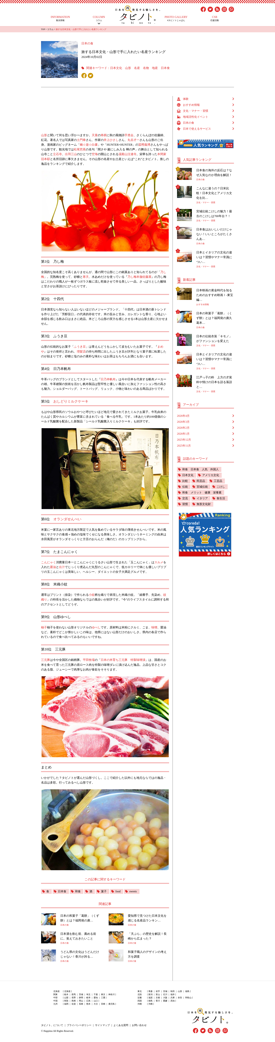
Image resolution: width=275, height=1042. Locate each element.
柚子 (44, 627)
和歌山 (188, 997)
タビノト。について (52, 1025)
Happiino (48, 1031)
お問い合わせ (139, 1025)
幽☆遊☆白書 (89, 144)
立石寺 (57, 154)
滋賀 (150, 997)
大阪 (165, 997)
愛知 (96, 997)
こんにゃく (48, 562)
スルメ (158, 562)
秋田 (172, 991)
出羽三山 (71, 154)
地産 (155, 68)
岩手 (158, 991)
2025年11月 (184, 445)
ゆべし (96, 627)
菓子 (104, 891)
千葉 (96, 994)
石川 (165, 994)
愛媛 (165, 1001)
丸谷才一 (133, 140)
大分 (96, 1004)
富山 (158, 994)
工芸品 (218, 480)
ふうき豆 (80, 346)
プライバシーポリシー (79, 1025)
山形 (128, 68)
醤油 (53, 567)
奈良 (180, 997)
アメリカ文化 (210, 475)
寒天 (86, 276)
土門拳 (81, 140)
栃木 (66, 994)
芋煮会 (129, 135)
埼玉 (88, 994)
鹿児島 (111, 1004)
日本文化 (116, 68)
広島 (88, 1001)
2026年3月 (183, 421)
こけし (221, 486)
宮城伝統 (202, 486)
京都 (158, 997)
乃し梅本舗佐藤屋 (139, 276)
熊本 (88, 1004)
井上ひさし (111, 140)
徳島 (150, 1001)
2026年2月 (183, 427)
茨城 (81, 994)
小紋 (92, 594)
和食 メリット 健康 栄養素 (202, 492)
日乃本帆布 (108, 379)
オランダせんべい (67, 519)
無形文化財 (204, 504)
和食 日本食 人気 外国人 (200, 469)
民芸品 (201, 480)
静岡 (81, 997)
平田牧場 (89, 660)
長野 (74, 997)
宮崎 (103, 1004)
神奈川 (111, 994)
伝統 (185, 486)
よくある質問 (120, 1025)
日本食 (165, 68)
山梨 (66, 997)
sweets (133, 891)
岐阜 (88, 997)
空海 (95, 154)
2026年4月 (183, 415)
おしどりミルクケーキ (70, 401)
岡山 (81, 1001)
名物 (146, 68)
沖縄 (150, 1004)
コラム (99, 18)
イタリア (202, 498)
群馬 (74, 994)
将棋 (104, 135)
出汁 (62, 567)
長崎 (81, 1004)
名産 (137, 68)
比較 (185, 480)
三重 (103, 997)
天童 (95, 135)
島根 (74, 1001)
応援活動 (214, 18)
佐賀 (74, 1004)
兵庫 (172, 997)
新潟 (150, 994)
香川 (158, 1001)
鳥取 (66, 1001)
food (117, 891)
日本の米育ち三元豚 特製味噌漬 (123, 660)
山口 (96, 1001)
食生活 (221, 498)
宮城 (165, 991)
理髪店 (81, 351)
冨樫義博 (144, 144)
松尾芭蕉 (80, 149)
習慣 (185, 504)
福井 (172, 994)
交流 (185, 498)
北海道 (67, 991)
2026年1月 (183, 433)
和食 (78, 891)
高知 (172, 1001)
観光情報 (60, 18)
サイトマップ (102, 1025)
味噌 (154, 627)
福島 (187, 991)
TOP (43, 29)
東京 (103, 994)
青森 (150, 991)
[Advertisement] (107, 112)
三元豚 (45, 660)
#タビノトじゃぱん (176, 18)
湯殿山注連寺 (127, 154)
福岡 (66, 1004)
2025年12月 (184, 439)
